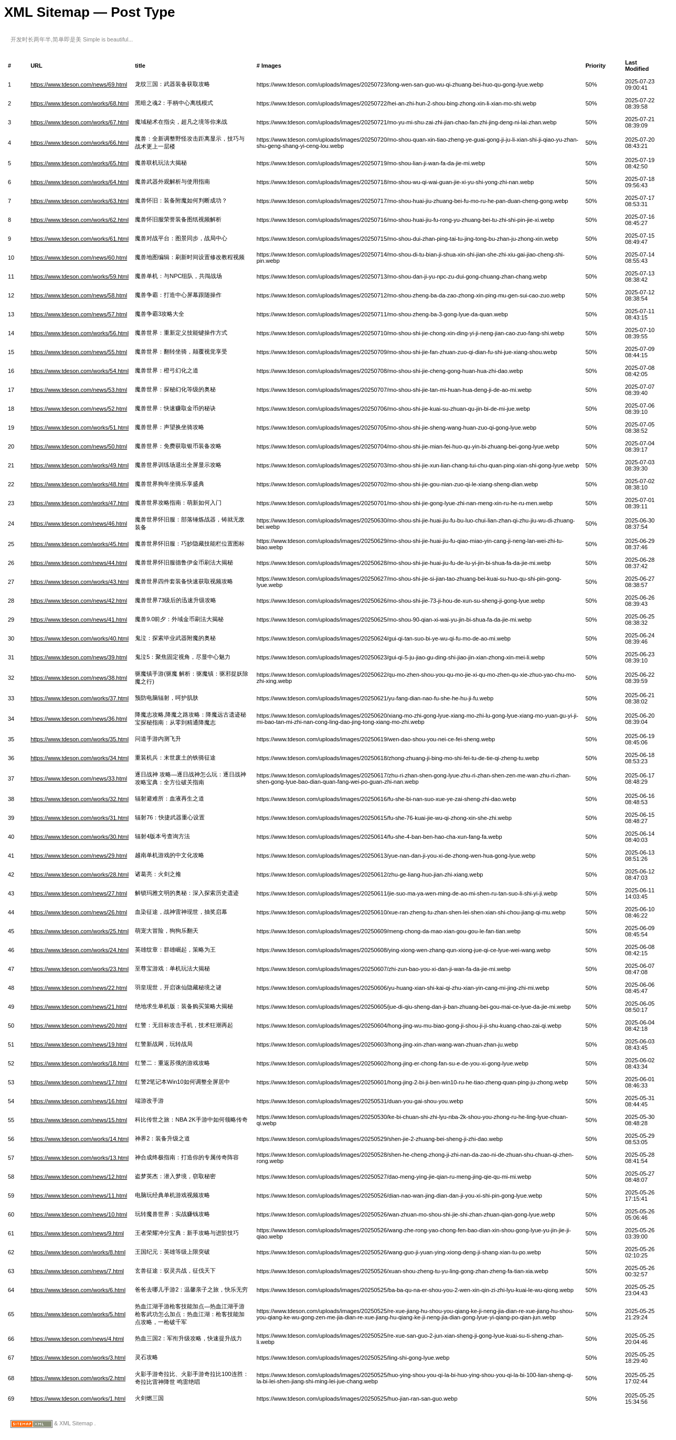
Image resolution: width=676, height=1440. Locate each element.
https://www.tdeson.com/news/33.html (78, 778)
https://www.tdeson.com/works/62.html (79, 220)
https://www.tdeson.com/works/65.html (79, 163)
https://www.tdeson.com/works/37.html (79, 698)
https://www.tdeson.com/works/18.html (79, 1063)
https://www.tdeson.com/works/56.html (79, 333)
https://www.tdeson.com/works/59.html (79, 276)
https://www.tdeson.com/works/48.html (79, 484)
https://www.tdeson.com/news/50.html (78, 446)
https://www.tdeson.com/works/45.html (79, 544)
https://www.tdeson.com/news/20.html (78, 1025)
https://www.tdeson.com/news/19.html (78, 1044)
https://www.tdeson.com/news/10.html (78, 1214)
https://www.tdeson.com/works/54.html (79, 371)
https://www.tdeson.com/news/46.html (78, 523)
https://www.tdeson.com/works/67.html (79, 122)
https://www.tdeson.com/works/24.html (79, 950)
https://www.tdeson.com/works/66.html (79, 143)
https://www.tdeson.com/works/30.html (79, 837)
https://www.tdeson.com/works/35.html (79, 739)
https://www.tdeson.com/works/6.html (77, 1290)
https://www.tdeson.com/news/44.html (78, 563)
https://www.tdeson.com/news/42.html (78, 601)
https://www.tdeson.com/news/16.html (78, 1101)
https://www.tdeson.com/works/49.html (79, 465)
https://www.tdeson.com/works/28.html (79, 874)
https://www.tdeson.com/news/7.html (77, 1271)
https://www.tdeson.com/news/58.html (78, 295)
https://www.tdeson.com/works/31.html (79, 818)
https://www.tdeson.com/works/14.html (79, 1139)
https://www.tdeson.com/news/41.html (78, 619)
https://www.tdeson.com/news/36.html (78, 719)
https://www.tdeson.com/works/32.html (79, 799)
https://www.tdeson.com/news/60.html (78, 257)
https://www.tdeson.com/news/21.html (78, 1007)
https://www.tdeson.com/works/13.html (79, 1158)
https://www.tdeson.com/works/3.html (77, 1357)
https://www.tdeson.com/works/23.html (79, 969)
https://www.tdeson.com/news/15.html (78, 1120)
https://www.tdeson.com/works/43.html (79, 582)
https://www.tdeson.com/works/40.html (79, 638)
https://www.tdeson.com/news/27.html (78, 893)
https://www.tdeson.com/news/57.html (78, 314)
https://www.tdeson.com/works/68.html (79, 103)
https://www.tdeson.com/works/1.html (77, 1398)
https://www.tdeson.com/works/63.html (79, 201)
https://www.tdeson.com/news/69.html (78, 84)
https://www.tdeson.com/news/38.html (78, 678)
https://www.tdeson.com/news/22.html (78, 988)
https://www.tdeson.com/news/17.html (78, 1082)
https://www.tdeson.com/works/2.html (77, 1378)
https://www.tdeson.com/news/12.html (78, 1177)
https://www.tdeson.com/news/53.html (78, 390)
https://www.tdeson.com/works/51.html (79, 427)
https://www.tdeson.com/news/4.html (77, 1339)
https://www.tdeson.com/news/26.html (78, 912)
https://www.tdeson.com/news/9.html (77, 1233)
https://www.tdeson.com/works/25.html (79, 931)
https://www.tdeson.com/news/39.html (78, 657)
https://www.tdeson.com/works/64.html (79, 182)
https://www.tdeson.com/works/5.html (77, 1314)
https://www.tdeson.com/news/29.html (78, 855)
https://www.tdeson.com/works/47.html (79, 503)
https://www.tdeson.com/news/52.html (78, 409)
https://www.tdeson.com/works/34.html (79, 758)
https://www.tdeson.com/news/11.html (78, 1195)
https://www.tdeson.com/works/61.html (79, 239)
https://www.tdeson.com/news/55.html (78, 352)
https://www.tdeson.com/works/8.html (77, 1252)
